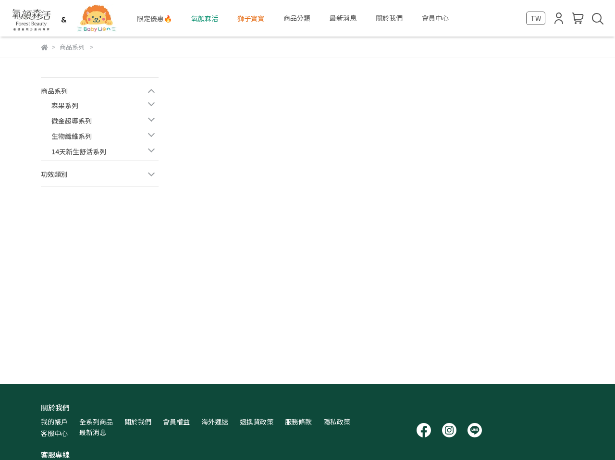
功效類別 (54, 174)
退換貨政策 (256, 421)
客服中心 (54, 433)
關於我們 (137, 421)
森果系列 (64, 105)
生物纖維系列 (71, 136)
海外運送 (214, 421)
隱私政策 (336, 421)
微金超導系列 (71, 120)
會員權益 (176, 421)
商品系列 (54, 91)
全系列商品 (96, 421)
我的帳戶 (54, 421)
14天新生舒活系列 (78, 151)
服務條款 (298, 421)
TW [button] (535, 18)
